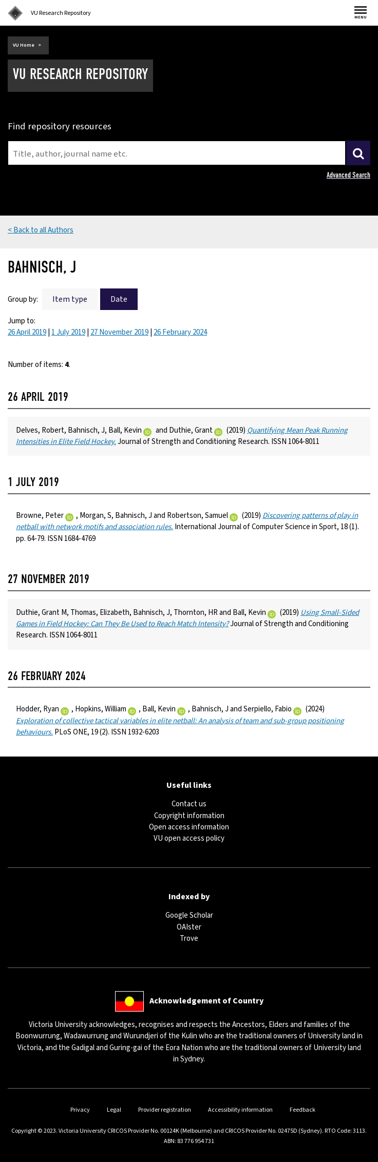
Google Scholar (189, 915)
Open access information (189, 827)
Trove (189, 938)
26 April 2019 (27, 332)
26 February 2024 (180, 332)
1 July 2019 (68, 332)
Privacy (80, 1110)
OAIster (189, 927)
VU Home (23, 45)
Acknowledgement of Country (206, 1000)
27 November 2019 (119, 332)
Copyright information (189, 815)
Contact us (189, 804)
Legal (114, 1110)
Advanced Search (348, 175)
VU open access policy (189, 838)
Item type (69, 299)
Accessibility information (240, 1110)
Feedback (302, 1110)
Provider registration (164, 1110)
